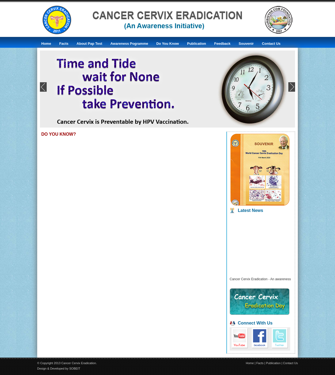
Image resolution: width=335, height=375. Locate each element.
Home (250, 363)
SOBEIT (74, 368)
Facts (260, 363)
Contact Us (290, 363)
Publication (273, 363)
